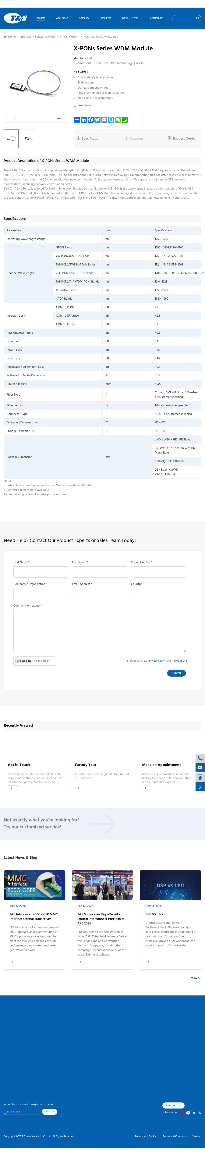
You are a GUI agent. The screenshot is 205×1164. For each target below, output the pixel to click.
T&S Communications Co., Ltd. (35, 1136)
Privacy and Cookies (146, 1136)
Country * (137, 584)
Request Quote (181, 138)
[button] (59, 118)
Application (62, 18)
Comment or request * (27, 605)
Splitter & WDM (45, 36)
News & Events (130, 18)
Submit (176, 673)
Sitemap (196, 1136)
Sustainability (156, 18)
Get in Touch (19, 765)
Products (40, 18)
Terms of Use (179, 661)
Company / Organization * (30, 584)
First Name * (21, 562)
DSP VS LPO (154, 917)
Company (84, 18)
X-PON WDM (68, 36)
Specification (88, 138)
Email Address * (82, 584)
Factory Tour (85, 765)
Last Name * (80, 562)
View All (196, 978)
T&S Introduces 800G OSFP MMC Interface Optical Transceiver (33, 919)
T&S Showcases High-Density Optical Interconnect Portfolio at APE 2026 (101, 922)
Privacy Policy (157, 661)
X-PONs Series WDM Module (99, 36)
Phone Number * (142, 562)
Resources (106, 18)
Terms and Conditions (175, 1136)
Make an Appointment (161, 765)
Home (12, 36)
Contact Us (173, 1105)
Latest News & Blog (20, 858)
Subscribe (49, 1111)
